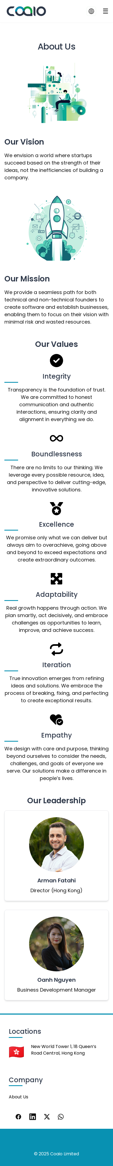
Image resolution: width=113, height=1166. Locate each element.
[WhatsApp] (61, 1116)
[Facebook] (18, 1116)
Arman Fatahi (56, 880)
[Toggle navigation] (106, 11)
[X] (46, 1116)
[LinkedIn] (32, 1116)
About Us (18, 1097)
